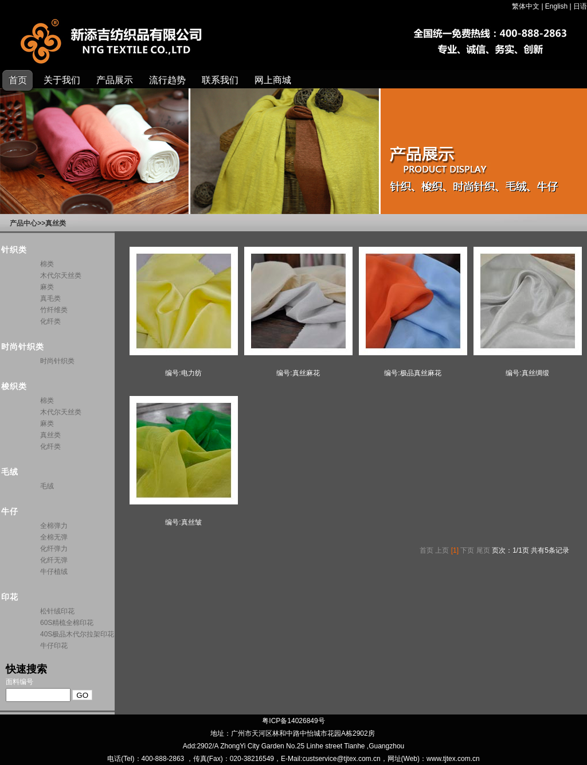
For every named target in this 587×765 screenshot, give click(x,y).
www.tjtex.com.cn (453, 759)
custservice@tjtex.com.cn (341, 759)
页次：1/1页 (510, 550)
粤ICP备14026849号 (293, 721)
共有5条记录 (550, 550)
